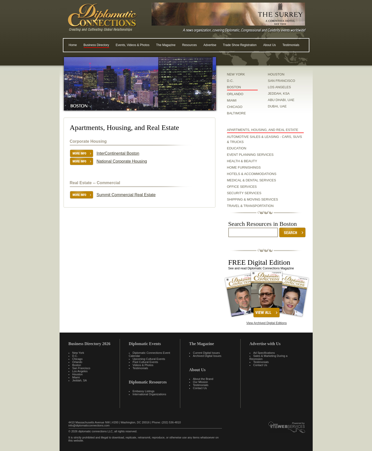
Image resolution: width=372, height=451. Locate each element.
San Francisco (81, 368)
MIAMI (232, 100)
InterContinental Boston (118, 153)
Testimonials (291, 45)
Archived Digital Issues (207, 355)
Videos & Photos (143, 365)
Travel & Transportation (250, 206)
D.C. (230, 81)
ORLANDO (235, 94)
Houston (77, 374)
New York (78, 352)
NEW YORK (236, 74)
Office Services (242, 187)
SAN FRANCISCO (281, 81)
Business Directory (96, 45)
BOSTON (234, 87)
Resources (189, 45)
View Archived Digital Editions (266, 323)
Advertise (210, 45)
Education (236, 148)
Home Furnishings (244, 167)
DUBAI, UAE (277, 106)
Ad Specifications (264, 352)
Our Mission (200, 381)
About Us (269, 45)
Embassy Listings (144, 391)
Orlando (77, 362)
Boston (76, 365)
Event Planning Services (250, 155)
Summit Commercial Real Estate (126, 195)
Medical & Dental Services (251, 180)
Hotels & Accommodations (251, 174)
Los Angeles (80, 371)
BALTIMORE (236, 113)
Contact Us (200, 388)
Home (73, 45)
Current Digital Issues (206, 352)
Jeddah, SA (79, 380)
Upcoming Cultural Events (149, 358)
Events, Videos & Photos (133, 45)
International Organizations (149, 394)
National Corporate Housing (122, 161)
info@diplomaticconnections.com (89, 425)
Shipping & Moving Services (252, 199)
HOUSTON (276, 74)
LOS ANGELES (279, 87)
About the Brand (203, 378)
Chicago (77, 358)
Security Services (244, 193)
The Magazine (165, 45)
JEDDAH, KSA (279, 93)
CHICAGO (235, 107)
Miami (76, 377)
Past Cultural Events (145, 362)
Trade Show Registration (240, 45)
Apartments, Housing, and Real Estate (262, 130)
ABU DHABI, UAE (281, 100)
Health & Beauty (242, 161)
